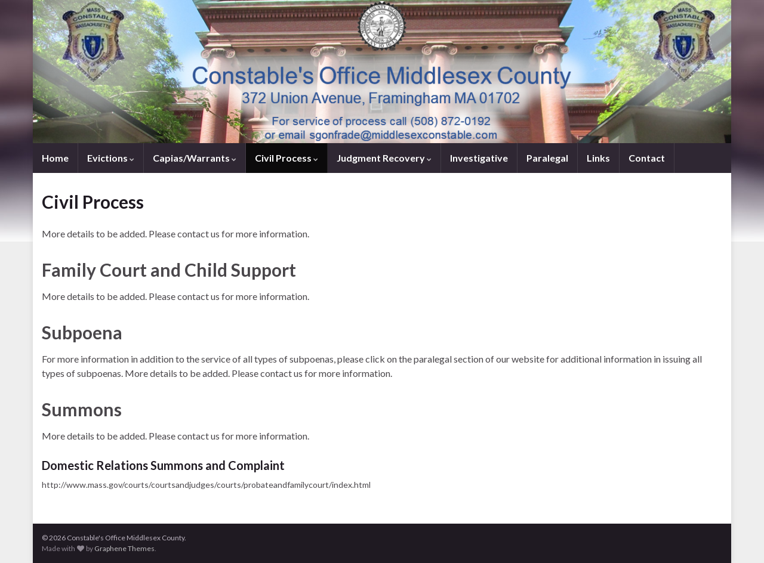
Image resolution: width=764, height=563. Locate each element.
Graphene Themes (124, 548)
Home (55, 157)
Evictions (110, 157)
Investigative (479, 157)
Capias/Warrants (194, 157)
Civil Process (286, 157)
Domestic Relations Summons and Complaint (163, 465)
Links (598, 157)
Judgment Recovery (384, 157)
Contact (647, 157)
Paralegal (547, 157)
